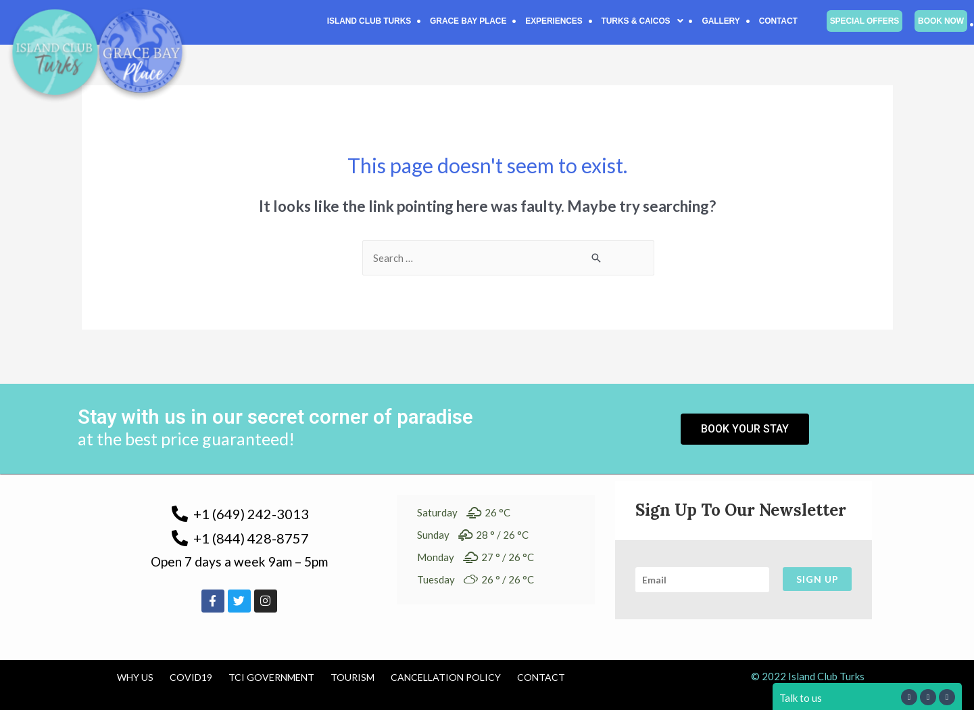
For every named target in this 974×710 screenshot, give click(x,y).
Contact (778, 21)
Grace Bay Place (468, 21)
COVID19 (191, 677)
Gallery (720, 21)
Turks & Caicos (642, 21)
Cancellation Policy (446, 677)
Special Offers (864, 21)
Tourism (352, 677)
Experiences (553, 21)
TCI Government (271, 677)
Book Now (941, 21)
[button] (642, 21)
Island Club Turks (369, 21)
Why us (135, 677)
